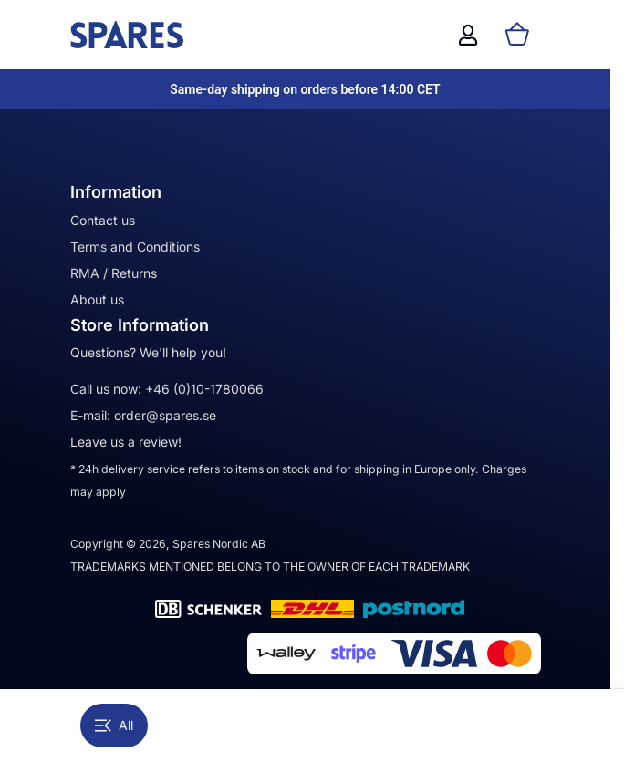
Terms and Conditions (135, 246)
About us (97, 299)
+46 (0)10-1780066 (204, 388)
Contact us (102, 220)
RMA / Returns (113, 273)
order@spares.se (165, 415)
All (114, 725)
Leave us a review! (126, 441)
